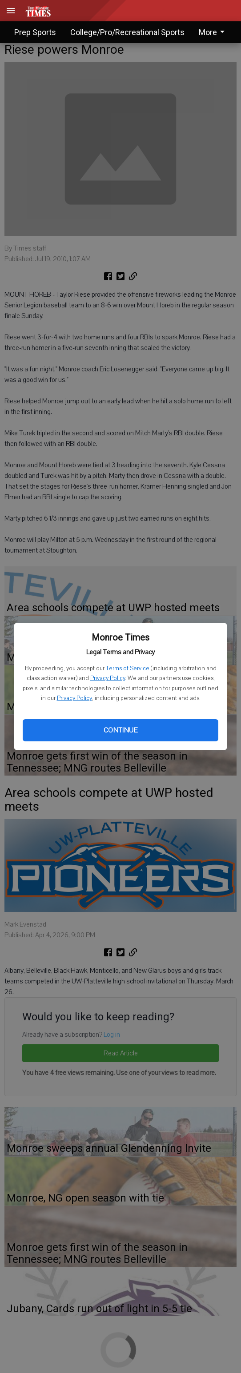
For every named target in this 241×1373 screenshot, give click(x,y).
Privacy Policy (107, 678)
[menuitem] (214, 32)
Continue (120, 730)
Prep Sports (35, 32)
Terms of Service (127, 669)
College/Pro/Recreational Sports (127, 32)
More (213, 32)
